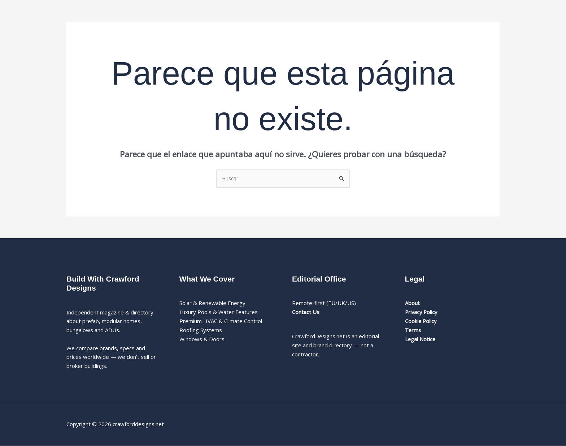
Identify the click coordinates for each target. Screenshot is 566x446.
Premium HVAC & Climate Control (220, 321)
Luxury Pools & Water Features (218, 312)
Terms (413, 330)
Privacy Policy (422, 312)
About (412, 303)
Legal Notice (420, 339)
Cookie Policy (421, 321)
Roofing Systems (200, 330)
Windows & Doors (202, 339)
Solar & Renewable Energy (212, 303)
